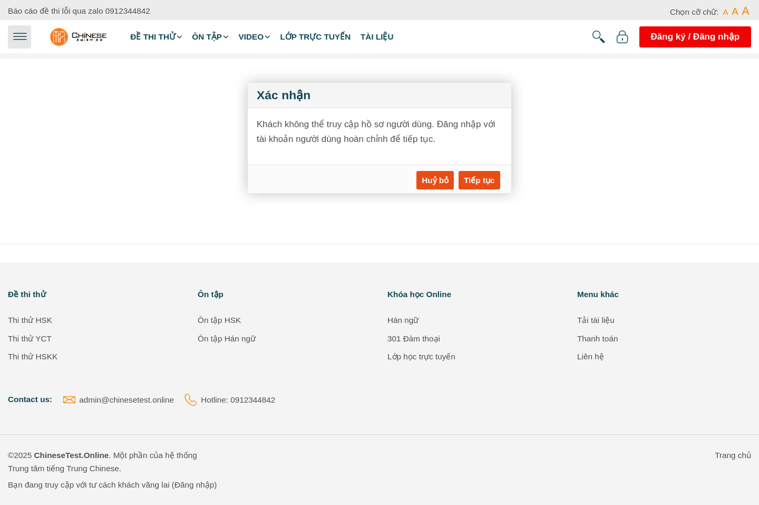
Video (251, 36)
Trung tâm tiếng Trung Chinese (63, 468)
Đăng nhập (194, 484)
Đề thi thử (153, 36)
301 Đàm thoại (413, 338)
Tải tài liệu (596, 320)
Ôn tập (207, 36)
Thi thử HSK (30, 320)
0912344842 (127, 10)
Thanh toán (597, 338)
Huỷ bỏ (435, 180)
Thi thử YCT (30, 338)
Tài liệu (377, 36)
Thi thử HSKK (32, 356)
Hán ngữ (403, 320)
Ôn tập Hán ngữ (227, 338)
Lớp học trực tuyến (421, 356)
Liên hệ (590, 356)
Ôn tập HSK (219, 320)
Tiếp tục (479, 180)
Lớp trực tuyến (315, 36)
